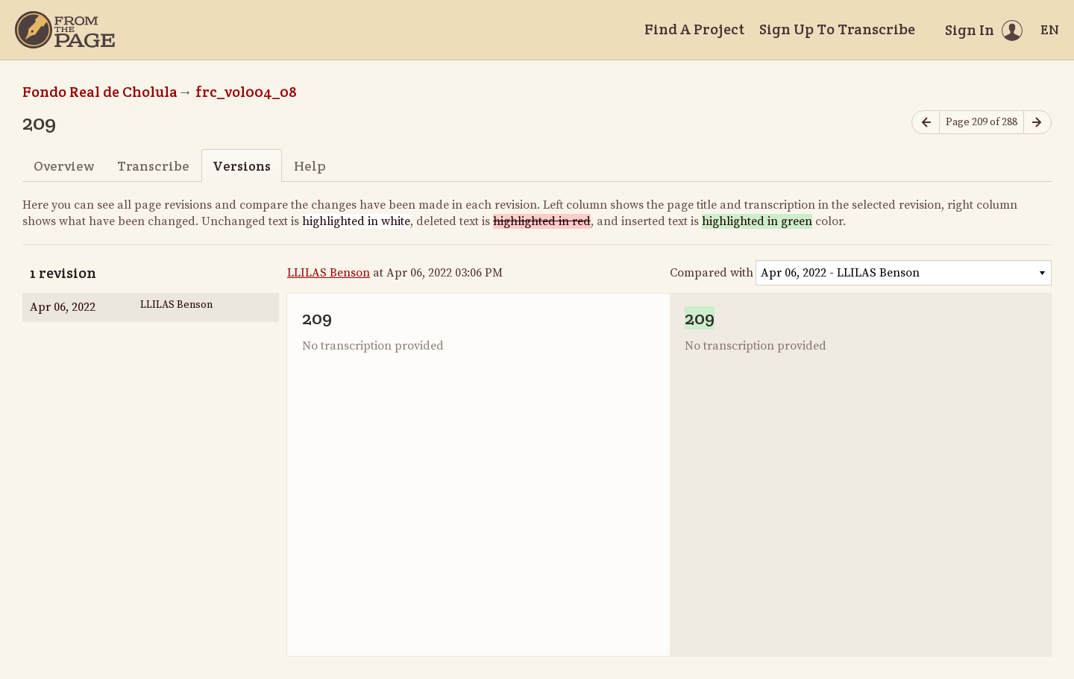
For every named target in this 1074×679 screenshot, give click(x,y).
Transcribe (153, 165)
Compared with (711, 273)
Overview (64, 165)
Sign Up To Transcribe (837, 29)
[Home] (65, 29)
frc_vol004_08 (246, 91)
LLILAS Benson (328, 272)
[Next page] (1037, 122)
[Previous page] (925, 122)
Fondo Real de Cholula (100, 91)
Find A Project (694, 29)
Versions (242, 165)
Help (310, 165)
